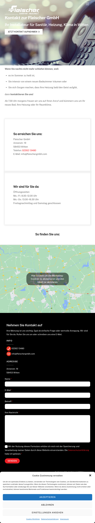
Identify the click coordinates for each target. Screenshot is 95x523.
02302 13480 (29, 150)
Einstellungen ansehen (47, 512)
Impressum (64, 519)
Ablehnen (47, 505)
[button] (90, 475)
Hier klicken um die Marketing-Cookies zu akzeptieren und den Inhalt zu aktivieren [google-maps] (47, 278)
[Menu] (87, 4)
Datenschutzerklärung (50, 519)
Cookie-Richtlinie (33, 519)
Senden (12, 461)
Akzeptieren (47, 497)
